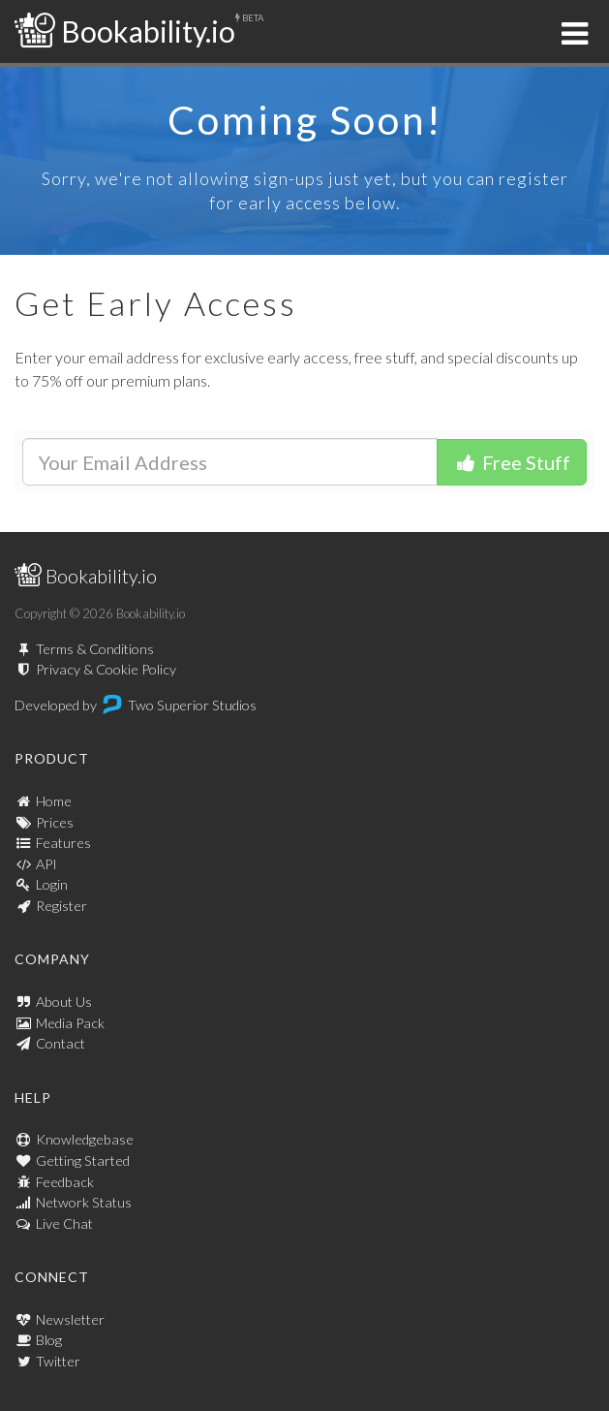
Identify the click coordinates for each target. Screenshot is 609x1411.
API (46, 864)
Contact (60, 1043)
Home (54, 801)
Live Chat (64, 1223)
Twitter (58, 1361)
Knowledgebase (85, 1139)
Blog (49, 1340)
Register (61, 905)
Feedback (65, 1182)
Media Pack (70, 1023)
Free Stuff (511, 462)
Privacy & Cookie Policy (106, 669)
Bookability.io (125, 31)
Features (63, 842)
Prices (55, 822)
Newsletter (70, 1319)
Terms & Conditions (95, 649)
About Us (64, 1001)
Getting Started (83, 1160)
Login (52, 884)
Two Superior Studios (192, 705)
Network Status (84, 1202)
